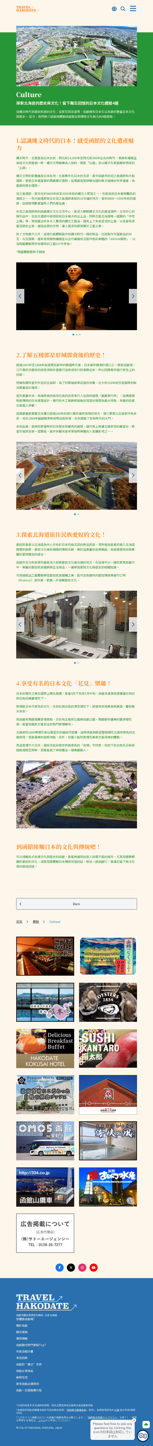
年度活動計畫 (24, 1351)
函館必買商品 (24, 1371)
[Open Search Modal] (123, 9)
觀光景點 (22, 1332)
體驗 (36, 921)
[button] (73, 334)
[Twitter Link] (71, 1268)
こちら (41, 1420)
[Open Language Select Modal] (114, 9)
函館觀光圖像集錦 (76, 1409)
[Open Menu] (133, 8)
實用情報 (22, 1338)
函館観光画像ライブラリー (102, 1417)
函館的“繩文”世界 (29, 1364)
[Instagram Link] (82, 1268)
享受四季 (22, 1358)
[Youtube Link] (94, 1268)
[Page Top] (146, 1424)
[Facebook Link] (60, 1268)
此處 (116, 1409)
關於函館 (22, 1325)
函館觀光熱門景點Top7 (31, 1345)
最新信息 (22, 1377)
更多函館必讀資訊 (27, 1384)
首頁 (19, 921)
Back (50, 903)
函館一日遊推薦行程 (29, 1390)
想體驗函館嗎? (25, 1319)
